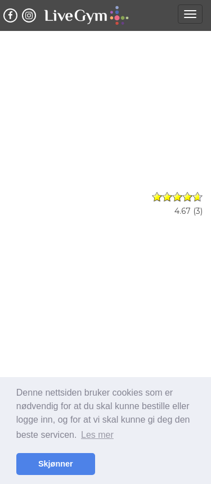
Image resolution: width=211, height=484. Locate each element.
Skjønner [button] (55, 463)
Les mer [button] (97, 435)
